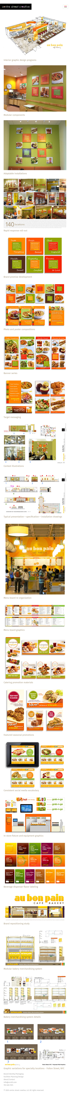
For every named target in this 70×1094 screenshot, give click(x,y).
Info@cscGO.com (10, 1082)
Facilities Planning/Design (14, 1077)
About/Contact (9, 1079)
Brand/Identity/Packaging (13, 1074)
